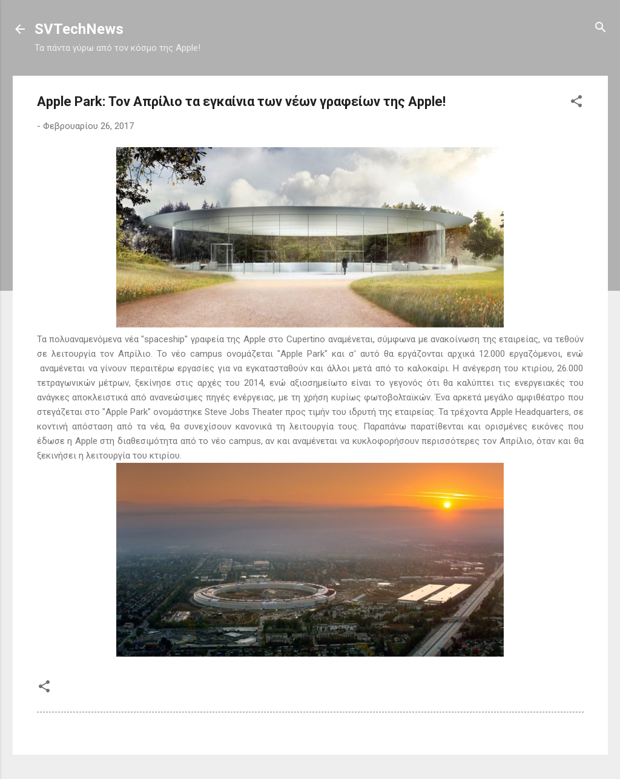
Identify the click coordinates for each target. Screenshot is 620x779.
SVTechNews (79, 29)
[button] (576, 102)
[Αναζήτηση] (600, 28)
